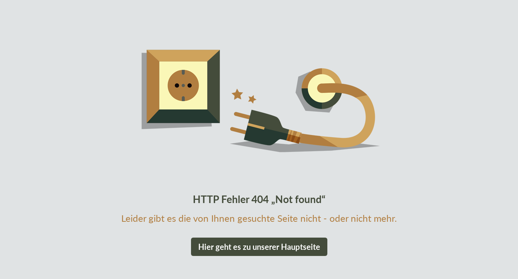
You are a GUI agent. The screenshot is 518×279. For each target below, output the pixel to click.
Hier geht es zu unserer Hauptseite (259, 247)
